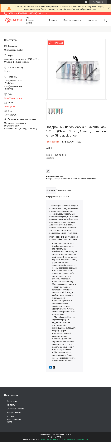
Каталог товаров (71, 20)
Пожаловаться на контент (51, 439)
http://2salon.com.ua (13, 98)
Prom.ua (68, 434)
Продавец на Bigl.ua (56, 437)
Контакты (92, 20)
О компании (12, 401)
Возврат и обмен (14, 413)
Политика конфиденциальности (75, 439)
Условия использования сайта (14, 419)
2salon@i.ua (9, 106)
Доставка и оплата (15, 409)
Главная (53, 20)
